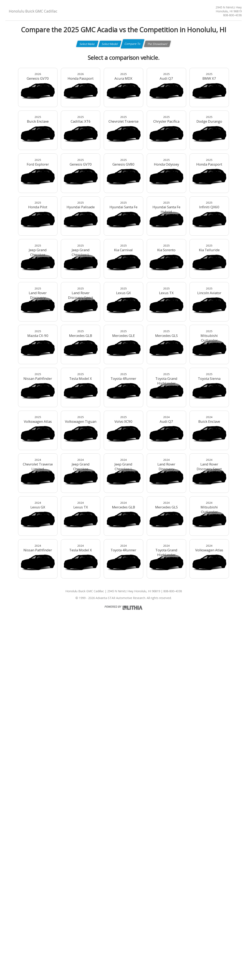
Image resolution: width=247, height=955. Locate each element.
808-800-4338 (232, 15)
